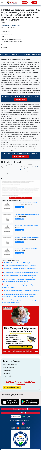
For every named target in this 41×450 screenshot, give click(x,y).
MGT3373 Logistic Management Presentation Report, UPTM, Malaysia (19, 265)
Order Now (24, 2)
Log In (34, 2)
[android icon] (29, 402)
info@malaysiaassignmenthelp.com (20, 420)
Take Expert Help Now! (20, 156)
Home (1, 54)
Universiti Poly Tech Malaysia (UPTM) (11, 25)
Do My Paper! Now (11, 387)
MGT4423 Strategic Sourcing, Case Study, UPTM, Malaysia (16, 262)
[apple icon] (10, 402)
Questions (7, 54)
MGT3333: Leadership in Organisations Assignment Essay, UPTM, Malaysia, (20, 272)
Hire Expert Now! (20, 99)
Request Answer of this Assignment (20, 198)
